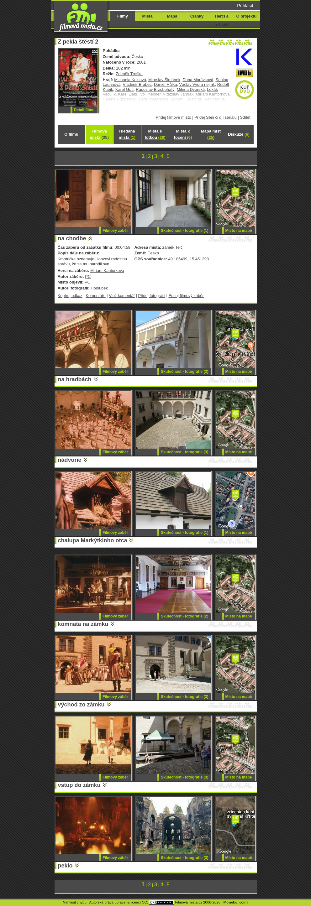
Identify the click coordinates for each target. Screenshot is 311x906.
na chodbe (72, 238)
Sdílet (245, 117)
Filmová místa (99, 134)
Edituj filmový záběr (186, 295)
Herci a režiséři (221, 20)
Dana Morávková (197, 79)
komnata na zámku (83, 624)
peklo (65, 865)
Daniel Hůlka (165, 84)
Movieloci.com (235, 902)
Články (196, 16)
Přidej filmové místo (173, 117)
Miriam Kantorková (107, 270)
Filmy (122, 16)
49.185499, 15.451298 (188, 259)
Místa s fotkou (155, 134)
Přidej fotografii (151, 295)
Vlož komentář (122, 295)
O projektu (246, 16)
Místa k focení (183, 134)
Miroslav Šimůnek (164, 79)
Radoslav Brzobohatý (155, 89)
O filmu (71, 134)
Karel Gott (124, 89)
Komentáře (95, 295)
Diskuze (238, 134)
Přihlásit (245, 5)
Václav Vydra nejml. (197, 84)
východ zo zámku (81, 704)
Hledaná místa (127, 134)
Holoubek (99, 288)
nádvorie (70, 460)
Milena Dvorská (191, 89)
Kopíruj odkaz (70, 295)
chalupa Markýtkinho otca (92, 540)
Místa (147, 16)
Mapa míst (211, 134)
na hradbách (75, 379)
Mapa (172, 16)
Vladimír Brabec (137, 84)
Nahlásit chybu (75, 902)
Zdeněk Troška (129, 73)
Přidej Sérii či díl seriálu (215, 117)
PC (88, 276)
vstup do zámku (79, 785)
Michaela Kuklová (130, 79)
